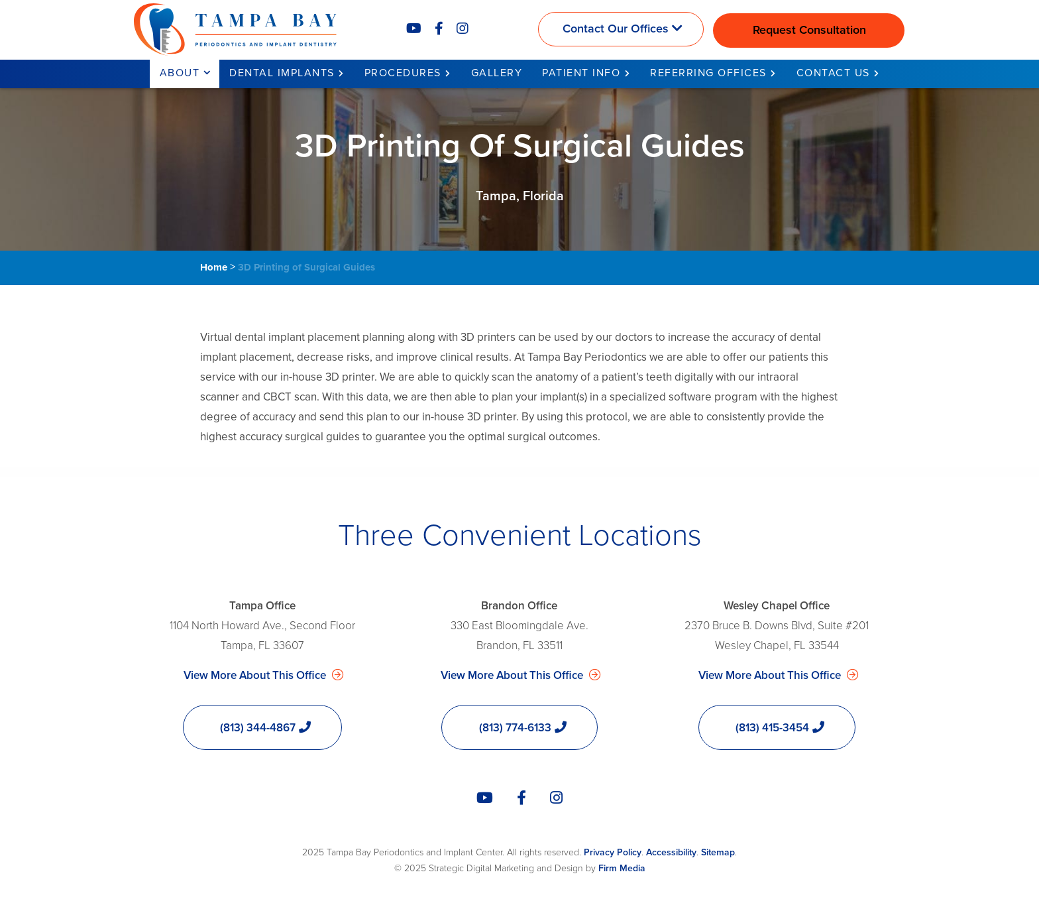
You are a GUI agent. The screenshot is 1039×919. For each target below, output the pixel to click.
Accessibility (671, 852)
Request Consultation (809, 30)
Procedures (402, 73)
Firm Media (621, 868)
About (180, 73)
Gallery (497, 73)
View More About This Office (256, 675)
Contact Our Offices (616, 28)
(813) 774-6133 (515, 728)
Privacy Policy (612, 852)
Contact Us (833, 73)
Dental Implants (282, 73)
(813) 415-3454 (772, 728)
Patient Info (581, 73)
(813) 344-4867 (258, 728)
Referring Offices (708, 73)
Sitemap (718, 852)
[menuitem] (185, 74)
